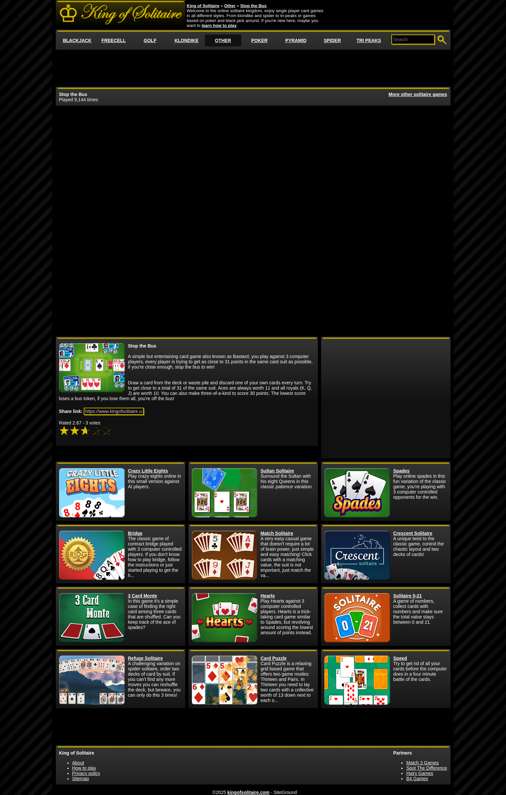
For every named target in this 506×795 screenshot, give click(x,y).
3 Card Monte (142, 595)
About (78, 762)
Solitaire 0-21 (407, 595)
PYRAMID (296, 40)
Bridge (135, 533)
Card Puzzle (274, 658)
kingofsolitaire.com (248, 792)
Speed (400, 658)
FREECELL (113, 40)
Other (230, 5)
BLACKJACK (77, 40)
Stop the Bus (253, 5)
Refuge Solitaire (145, 658)
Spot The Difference (426, 768)
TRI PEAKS (369, 40)
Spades (401, 470)
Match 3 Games (422, 762)
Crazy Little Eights (148, 470)
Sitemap (80, 778)
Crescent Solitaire (412, 533)
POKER (259, 40)
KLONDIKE (186, 40)
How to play (84, 768)
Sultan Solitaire (277, 470)
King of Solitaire (203, 5)
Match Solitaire (277, 533)
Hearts (268, 595)
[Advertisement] (253, 68)
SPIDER (332, 40)
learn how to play (219, 25)
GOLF (150, 40)
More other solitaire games (417, 94)
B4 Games (417, 778)
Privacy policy (86, 773)
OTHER (223, 40)
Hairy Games (419, 773)
